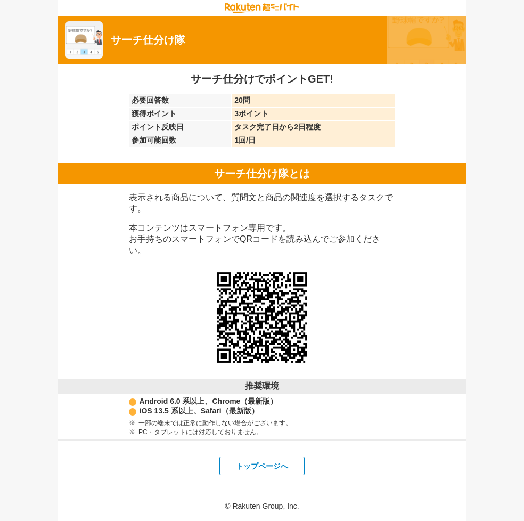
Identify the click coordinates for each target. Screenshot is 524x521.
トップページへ (262, 466)
